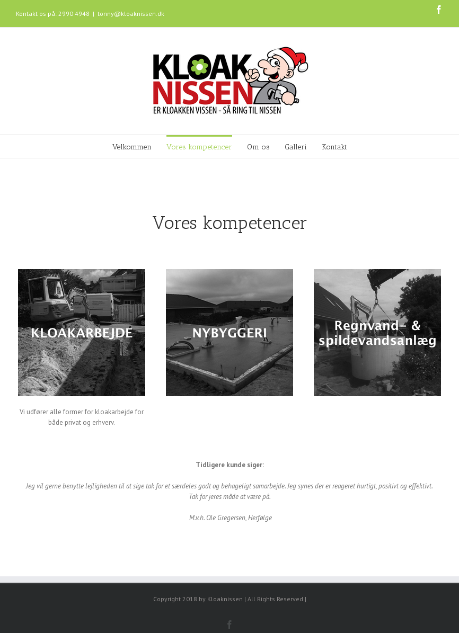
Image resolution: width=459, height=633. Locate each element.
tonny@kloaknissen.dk (131, 13)
